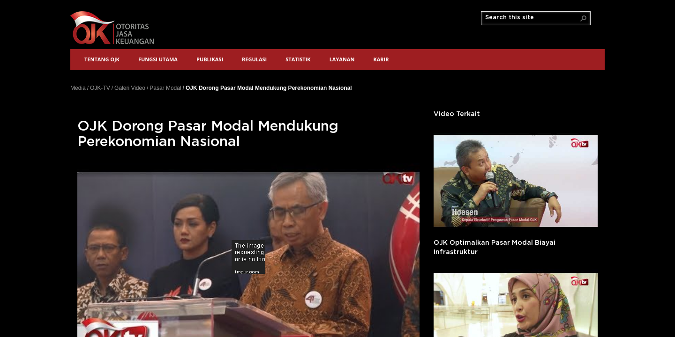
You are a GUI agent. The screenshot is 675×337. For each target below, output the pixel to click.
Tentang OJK (102, 59)
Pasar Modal (165, 88)
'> (516, 181)
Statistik (297, 59)
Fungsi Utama (158, 59)
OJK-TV (100, 88)
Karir (381, 59)
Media (78, 88)
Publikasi (209, 59)
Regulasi (254, 59)
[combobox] (532, 18)
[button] (583, 18)
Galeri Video (129, 88)
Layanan (342, 59)
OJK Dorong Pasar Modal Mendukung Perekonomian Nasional (269, 88)
